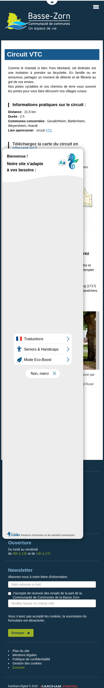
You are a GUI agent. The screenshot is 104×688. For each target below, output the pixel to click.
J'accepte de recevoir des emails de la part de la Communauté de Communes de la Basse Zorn (47, 595)
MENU (95, 6)
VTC (49, 130)
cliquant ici (23, 148)
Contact (18, 524)
